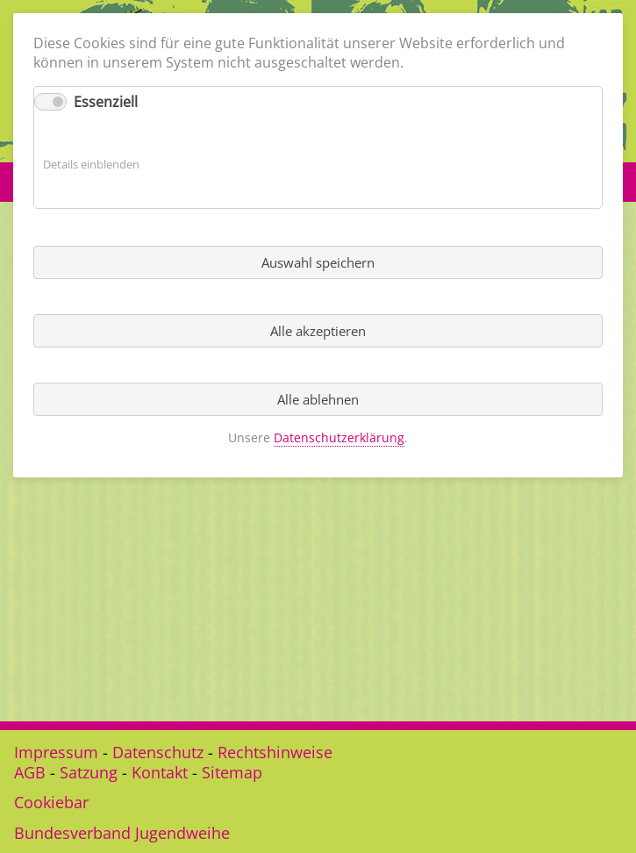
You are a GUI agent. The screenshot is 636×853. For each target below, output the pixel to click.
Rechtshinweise (275, 752)
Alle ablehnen (318, 399)
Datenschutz (158, 752)
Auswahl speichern (318, 262)
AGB (30, 772)
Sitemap (232, 772)
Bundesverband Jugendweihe (122, 832)
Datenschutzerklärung (339, 437)
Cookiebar (51, 802)
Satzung (89, 772)
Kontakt (160, 772)
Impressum (56, 752)
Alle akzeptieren (318, 331)
